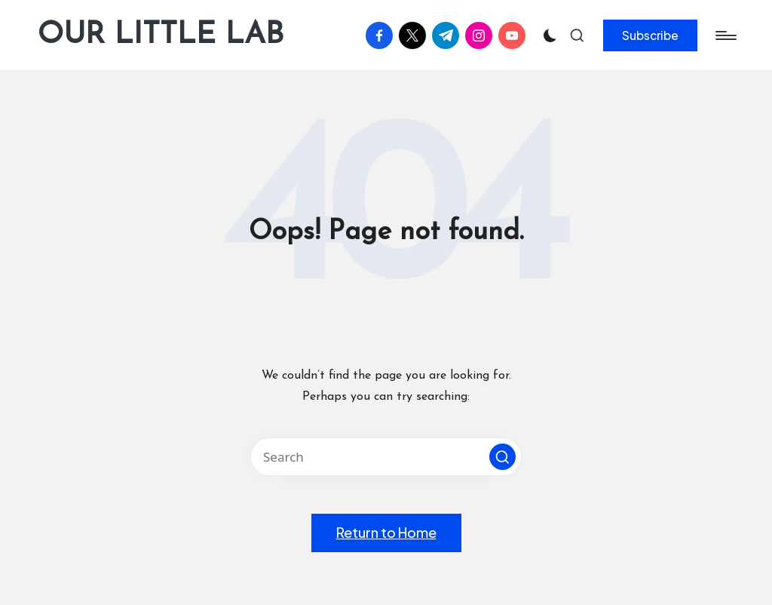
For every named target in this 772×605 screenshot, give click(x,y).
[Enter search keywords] (386, 457)
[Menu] (724, 35)
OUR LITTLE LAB (160, 35)
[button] (650, 35)
